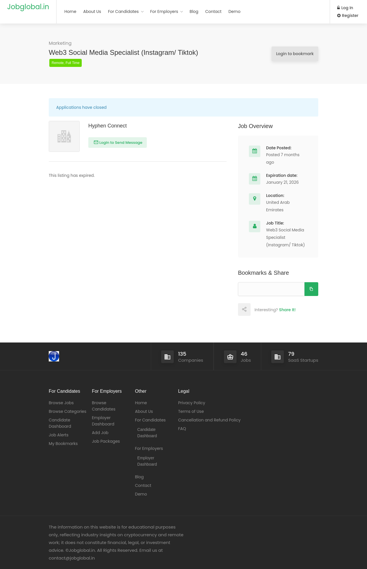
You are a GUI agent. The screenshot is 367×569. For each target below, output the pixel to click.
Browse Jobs (61, 403)
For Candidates (123, 11)
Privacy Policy (191, 403)
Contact (213, 11)
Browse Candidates (103, 406)
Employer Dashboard (103, 421)
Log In (345, 8)
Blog (194, 11)
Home (70, 11)
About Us (92, 11)
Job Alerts (59, 435)
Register (347, 15)
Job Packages (106, 441)
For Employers (164, 11)
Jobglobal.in (28, 6)
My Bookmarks (63, 443)
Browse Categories (67, 411)
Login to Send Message (120, 142)
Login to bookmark (295, 54)
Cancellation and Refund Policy (209, 420)
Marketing (60, 43)
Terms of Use (191, 411)
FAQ (182, 428)
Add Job (100, 433)
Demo (235, 11)
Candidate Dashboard (60, 423)
